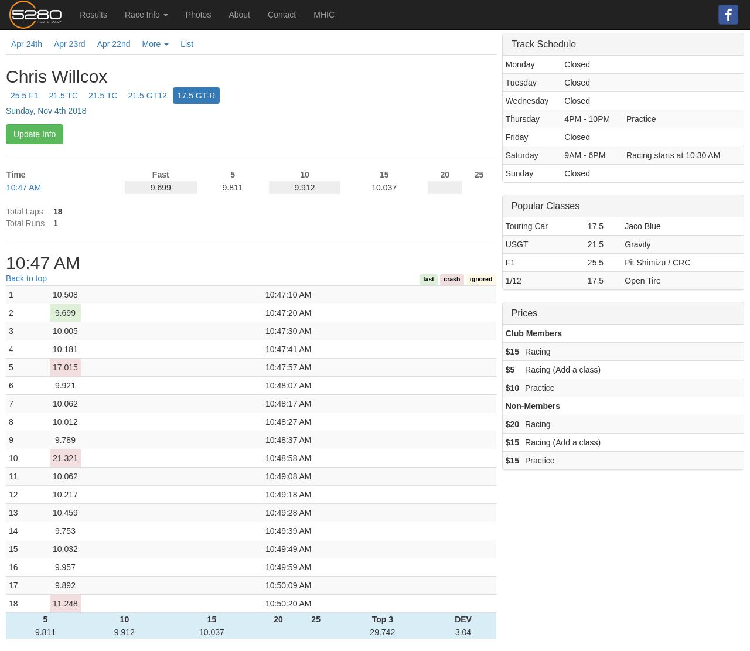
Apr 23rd (70, 44)
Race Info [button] (146, 14)
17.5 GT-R (197, 95)
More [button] (155, 44)
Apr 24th (26, 44)
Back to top (26, 278)
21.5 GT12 (147, 95)
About (239, 14)
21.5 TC (63, 95)
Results (93, 14)
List (186, 44)
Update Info (34, 134)
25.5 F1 (24, 95)
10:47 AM (23, 187)
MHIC (324, 14)
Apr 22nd (114, 44)
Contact (282, 14)
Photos (199, 14)
